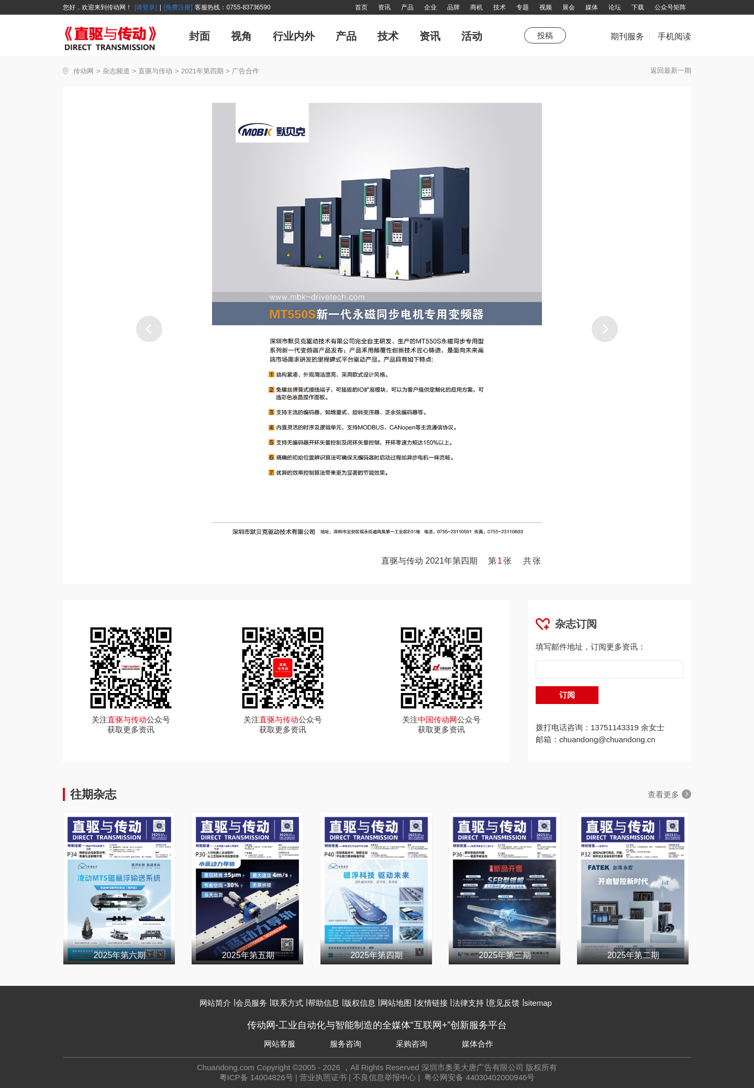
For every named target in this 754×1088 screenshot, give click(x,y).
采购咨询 (411, 1043)
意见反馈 (503, 1002)
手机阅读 (674, 36)
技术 (499, 7)
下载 (637, 7)
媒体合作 (477, 1043)
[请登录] (146, 7)
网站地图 (396, 1002)
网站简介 (215, 1002)
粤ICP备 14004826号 (256, 1077)
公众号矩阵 (670, 7)
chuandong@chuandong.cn (607, 739)
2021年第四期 (202, 71)
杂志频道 (116, 71)
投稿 (545, 35)
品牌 (453, 7)
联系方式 (287, 1002)
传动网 (83, 71)
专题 (522, 7)
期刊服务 (627, 41)
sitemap (538, 1002)
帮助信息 (323, 1002)
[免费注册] (178, 7)
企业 (430, 7)
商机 (476, 7)
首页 (361, 7)
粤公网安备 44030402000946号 (478, 1077)
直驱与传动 (155, 71)
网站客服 (279, 1043)
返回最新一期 (670, 70)
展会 (568, 7)
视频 (545, 7)
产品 (407, 7)
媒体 (591, 7)
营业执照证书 (323, 1077)
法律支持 (468, 1002)
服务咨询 (345, 1043)
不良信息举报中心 (384, 1077)
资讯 (384, 7)
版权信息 (359, 1002)
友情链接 (432, 1002)
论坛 (614, 7)
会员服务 (251, 1002)
